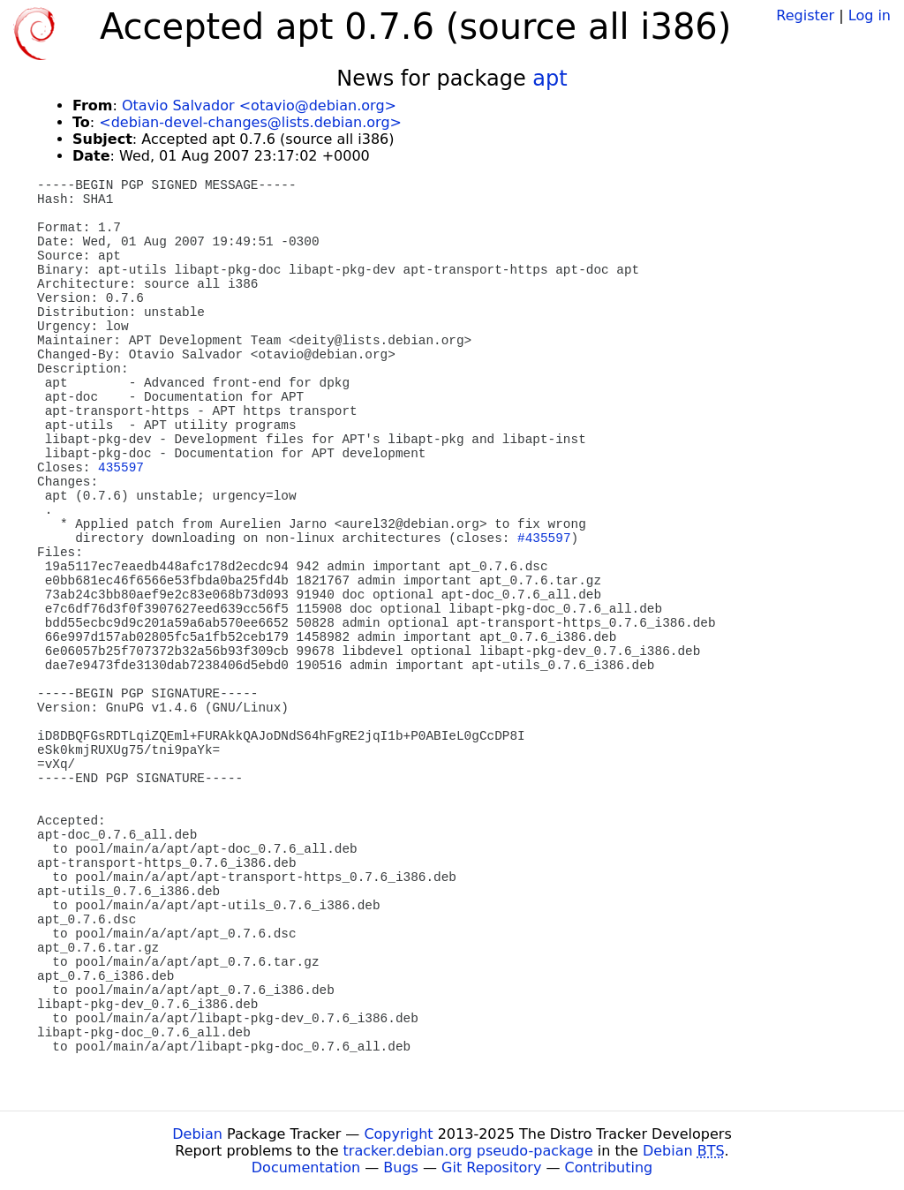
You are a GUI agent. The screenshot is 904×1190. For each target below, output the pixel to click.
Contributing (609, 1167)
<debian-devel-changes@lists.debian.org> (250, 122)
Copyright (398, 1134)
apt (549, 78)
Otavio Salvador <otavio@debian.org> (259, 105)
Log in (869, 15)
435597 (121, 468)
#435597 (543, 538)
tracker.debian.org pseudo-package (468, 1150)
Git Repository (491, 1167)
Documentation (306, 1167)
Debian (197, 1134)
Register (805, 15)
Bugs (400, 1167)
